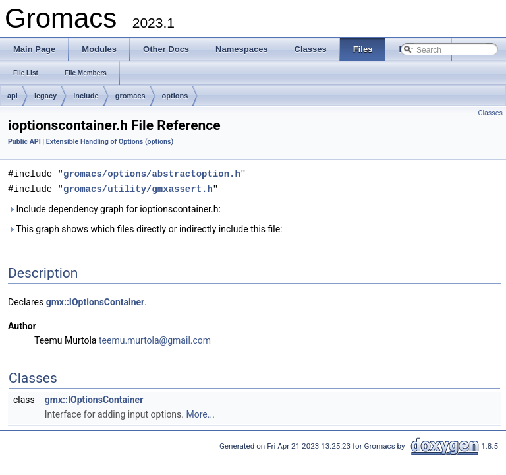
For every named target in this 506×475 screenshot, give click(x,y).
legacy (45, 96)
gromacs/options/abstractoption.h (151, 173)
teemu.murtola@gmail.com (155, 339)
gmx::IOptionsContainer (95, 301)
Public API (24, 141)
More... (200, 413)
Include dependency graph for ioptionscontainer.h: (114, 208)
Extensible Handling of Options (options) (110, 141)
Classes (490, 113)
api (12, 96)
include (86, 96)
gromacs (130, 96)
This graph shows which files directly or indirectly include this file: (145, 227)
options (175, 96)
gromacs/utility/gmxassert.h (138, 187)
